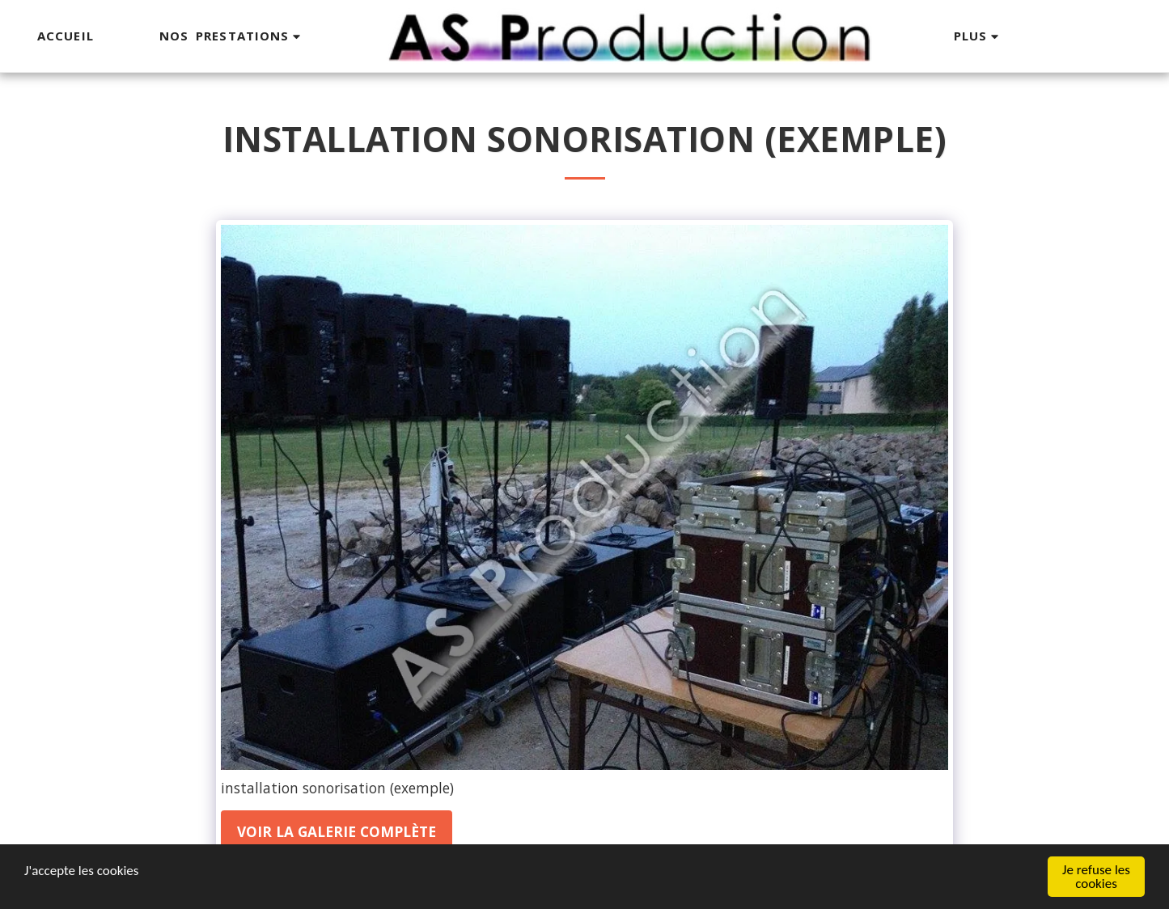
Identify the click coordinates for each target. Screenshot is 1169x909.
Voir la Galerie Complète (336, 831)
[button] (232, 36)
